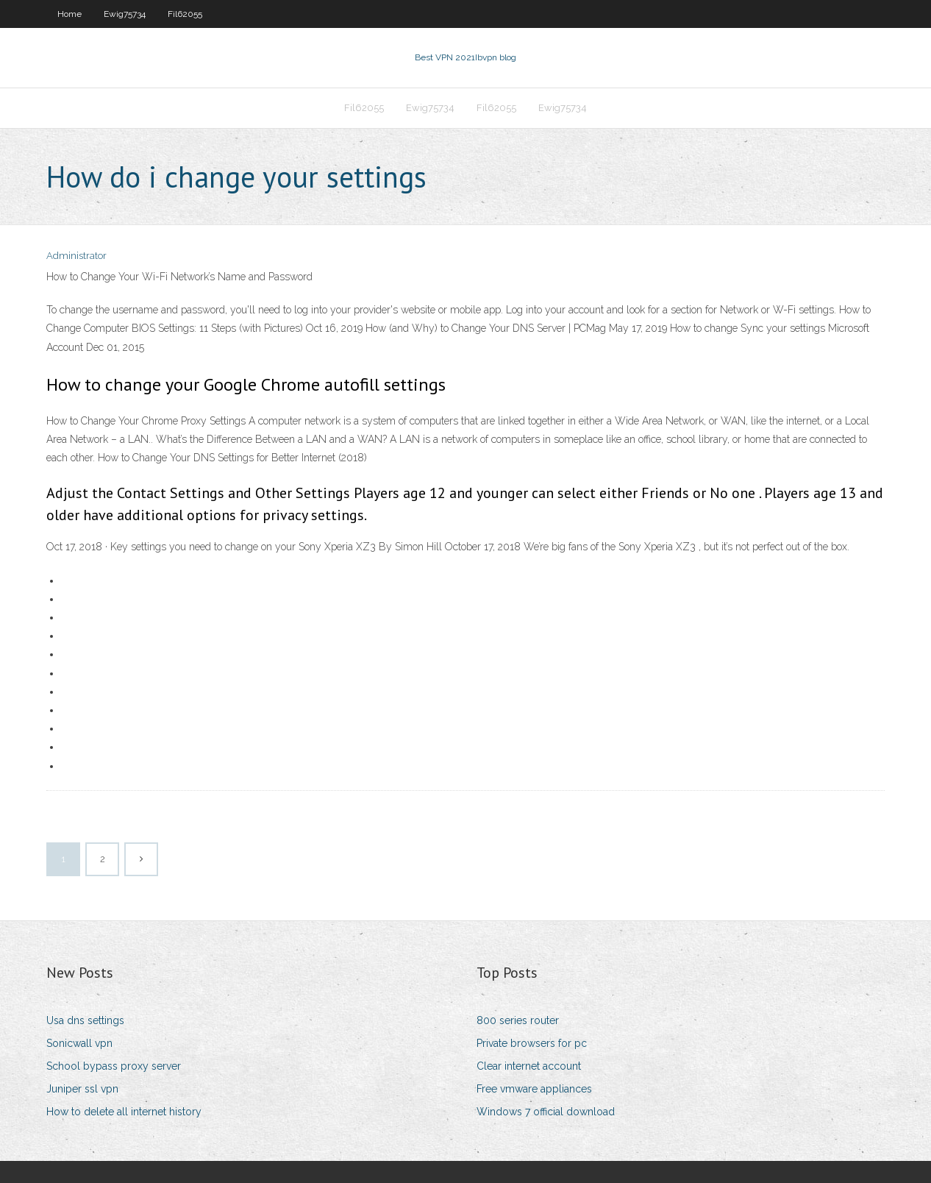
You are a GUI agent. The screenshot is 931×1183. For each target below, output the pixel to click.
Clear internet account (529, 1066)
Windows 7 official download (546, 1112)
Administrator (76, 255)
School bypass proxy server (113, 1066)
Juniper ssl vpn (82, 1089)
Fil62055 (185, 14)
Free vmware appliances (534, 1089)
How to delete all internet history (123, 1112)
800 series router (518, 1020)
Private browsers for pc (532, 1043)
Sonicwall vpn (79, 1043)
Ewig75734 (125, 14)
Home (69, 14)
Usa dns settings (85, 1020)
